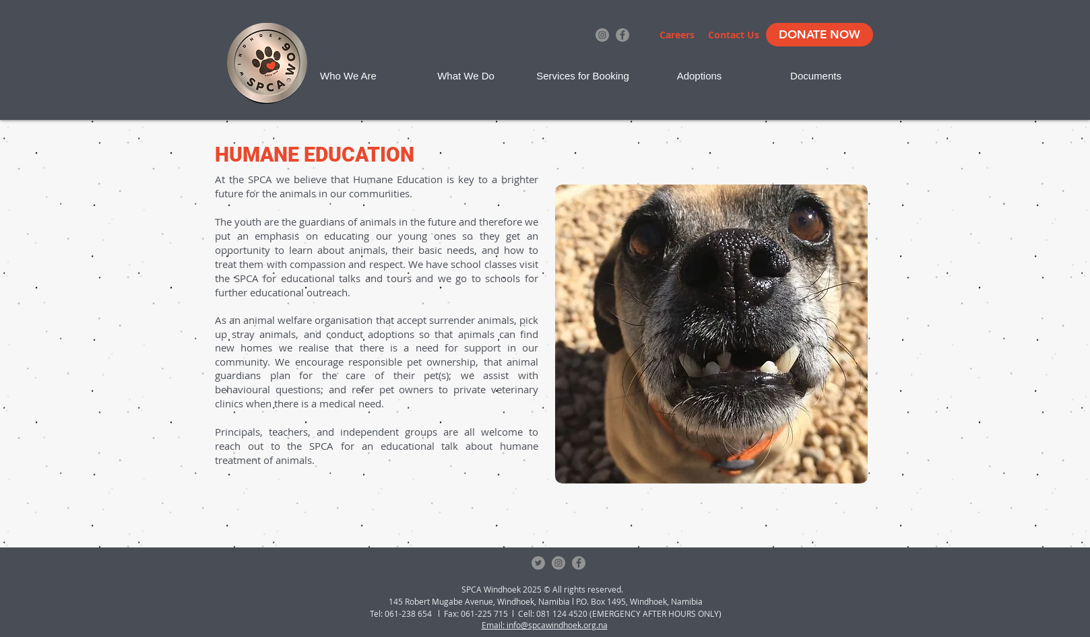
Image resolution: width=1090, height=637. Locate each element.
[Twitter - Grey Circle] (538, 563)
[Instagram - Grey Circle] (602, 35)
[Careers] (677, 34)
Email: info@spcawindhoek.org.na (545, 624)
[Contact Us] (733, 34)
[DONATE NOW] (819, 34)
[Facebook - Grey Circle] (622, 35)
